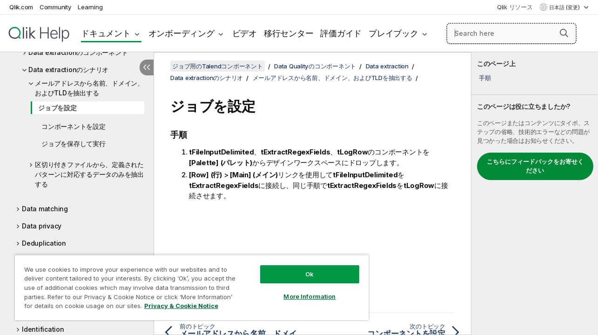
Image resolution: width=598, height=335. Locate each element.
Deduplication (44, 243)
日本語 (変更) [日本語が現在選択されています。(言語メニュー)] (565, 7)
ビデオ (244, 33)
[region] (188, 284)
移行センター (289, 33)
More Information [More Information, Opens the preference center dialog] (304, 289)
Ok (304, 267)
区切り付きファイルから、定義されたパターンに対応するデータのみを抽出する (89, 174)
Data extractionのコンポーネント (78, 52)
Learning (90, 7)
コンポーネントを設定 (73, 126)
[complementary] (534, 193)
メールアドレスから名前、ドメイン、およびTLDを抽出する (89, 88)
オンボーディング (181, 33)
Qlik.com (21, 7)
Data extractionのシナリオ (68, 70)
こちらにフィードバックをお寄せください (535, 166)
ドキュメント (106, 33)
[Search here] (511, 33)
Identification (43, 329)
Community (56, 7)
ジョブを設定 (57, 108)
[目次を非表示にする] (147, 67)
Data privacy (41, 226)
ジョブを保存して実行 (73, 143)
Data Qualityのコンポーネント (315, 66)
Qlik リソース (515, 7)
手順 (485, 77)
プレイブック (393, 33)
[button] (564, 33)
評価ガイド (341, 33)
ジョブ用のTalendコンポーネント (217, 66)
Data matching (45, 209)
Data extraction (387, 66)
